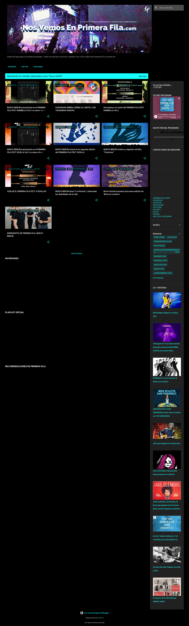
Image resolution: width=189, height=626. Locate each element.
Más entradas (76, 253)
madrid (157, 256)
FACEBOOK (11, 67)
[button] (48, 116)
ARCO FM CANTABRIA (162, 216)
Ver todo (142, 76)
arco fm (158, 265)
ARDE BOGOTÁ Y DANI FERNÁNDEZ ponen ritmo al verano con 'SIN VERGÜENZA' (167, 412)
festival (158, 260)
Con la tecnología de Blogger (94, 613)
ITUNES (156, 214)
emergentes (160, 241)
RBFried (101, 618)
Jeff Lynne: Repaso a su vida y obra (166, 443)
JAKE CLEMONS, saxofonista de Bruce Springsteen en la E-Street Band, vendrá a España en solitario (166, 505)
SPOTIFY (157, 209)
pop (169, 237)
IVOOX (156, 212)
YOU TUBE (157, 207)
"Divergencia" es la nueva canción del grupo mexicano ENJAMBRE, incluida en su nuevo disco (166, 347)
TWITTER (23, 67)
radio (157, 269)
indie (156, 237)
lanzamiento (160, 273)
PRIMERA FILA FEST (161, 198)
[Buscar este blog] (171, 8)
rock (156, 246)
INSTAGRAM (37, 67)
